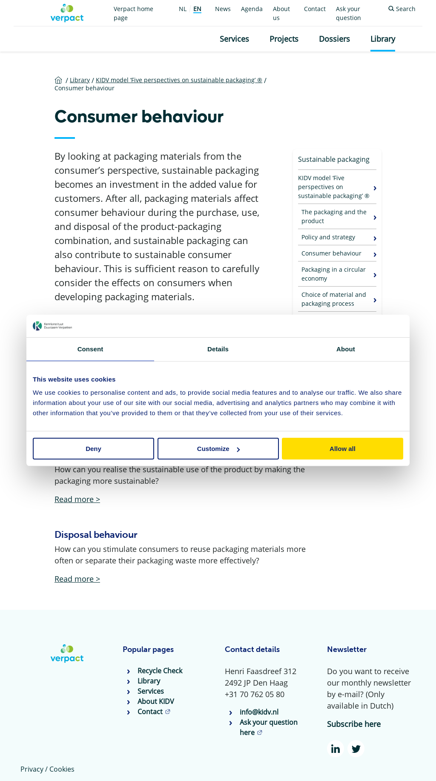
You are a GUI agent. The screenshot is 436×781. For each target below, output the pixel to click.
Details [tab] (218, 348)
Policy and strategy (328, 237)
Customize (218, 448)
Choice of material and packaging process (333, 298)
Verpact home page (133, 13)
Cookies (62, 769)
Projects (284, 39)
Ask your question (348, 13)
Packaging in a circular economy (333, 273)
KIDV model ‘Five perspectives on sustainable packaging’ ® (334, 187)
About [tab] (345, 348)
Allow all (343, 448)
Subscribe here (354, 724)
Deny (93, 448)
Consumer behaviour (331, 253)
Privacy (31, 769)
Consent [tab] (90, 348)
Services (234, 39)
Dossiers (334, 39)
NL (182, 9)
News (223, 9)
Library (382, 39)
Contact (315, 9)
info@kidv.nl (259, 712)
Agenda (252, 9)
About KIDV (156, 701)
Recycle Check (160, 670)
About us (281, 13)
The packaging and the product (334, 216)
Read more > (77, 499)
